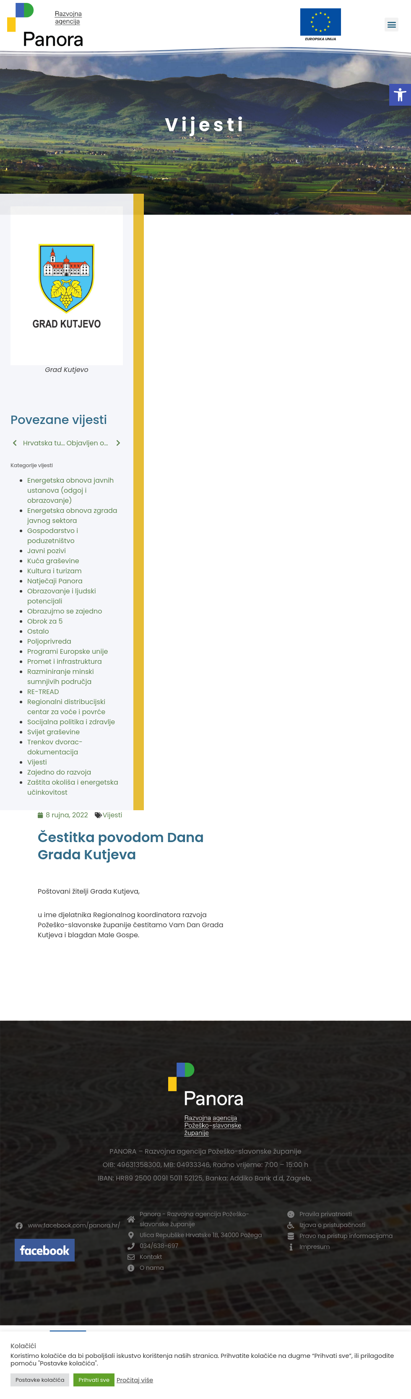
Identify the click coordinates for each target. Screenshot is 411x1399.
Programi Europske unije (67, 651)
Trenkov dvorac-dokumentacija (55, 747)
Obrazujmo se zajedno (64, 611)
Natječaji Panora (55, 581)
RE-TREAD (43, 692)
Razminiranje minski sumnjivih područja (60, 676)
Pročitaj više (135, 1380)
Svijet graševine (53, 732)
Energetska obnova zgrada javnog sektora (72, 515)
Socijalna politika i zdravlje (71, 722)
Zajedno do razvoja (59, 772)
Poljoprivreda (49, 641)
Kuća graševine (53, 561)
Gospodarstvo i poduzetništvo (52, 536)
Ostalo (38, 631)
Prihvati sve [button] (93, 1380)
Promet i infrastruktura (64, 661)
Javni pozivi (46, 551)
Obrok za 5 (45, 621)
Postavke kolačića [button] (40, 1380)
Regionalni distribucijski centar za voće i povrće (66, 707)
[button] (400, 95)
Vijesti (37, 762)
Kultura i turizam (54, 571)
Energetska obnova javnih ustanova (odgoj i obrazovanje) (70, 490)
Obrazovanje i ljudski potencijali (61, 596)
